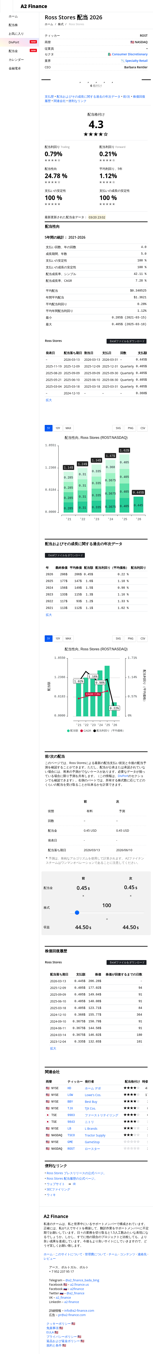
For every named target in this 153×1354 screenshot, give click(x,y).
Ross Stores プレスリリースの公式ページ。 (77, 1173)
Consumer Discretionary (130, 54)
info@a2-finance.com (79, 1310)
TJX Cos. (90, 1108)
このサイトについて (68, 1254)
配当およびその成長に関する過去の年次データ (88, 96)
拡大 (49, 400)
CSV (142, 428)
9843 (71, 1122)
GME (70, 1142)
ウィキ (52, 1195)
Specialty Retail (136, 61)
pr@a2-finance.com (72, 1315)
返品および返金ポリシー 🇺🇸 (65, 1341)
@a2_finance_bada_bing (82, 1280)
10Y (58, 428)
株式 (61, 24)
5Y (48, 428)
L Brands (91, 1128)
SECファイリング (59, 1189)
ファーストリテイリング (101, 1115)
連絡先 (142, 1254)
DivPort (123, 776)
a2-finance (71, 1302)
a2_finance (63, 1297)
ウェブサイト (57, 1184)
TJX (70, 1108)
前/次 (126, 96)
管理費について (95, 1254)
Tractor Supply (95, 1135)
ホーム (49, 24)
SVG (118, 428)
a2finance (77, 1289)
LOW (70, 1095)
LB (69, 1128)
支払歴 (49, 96)
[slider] (77, 912)
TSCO (71, 1135)
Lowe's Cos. (93, 1095)
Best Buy (91, 1102)
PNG (130, 428)
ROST (71, 1149)
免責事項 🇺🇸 (54, 1328)
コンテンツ (127, 1254)
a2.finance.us (79, 1284)
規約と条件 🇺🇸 (56, 1345)
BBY (70, 1101)
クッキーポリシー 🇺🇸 (60, 1323)
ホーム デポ (93, 1088)
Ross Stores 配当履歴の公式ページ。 (73, 1178)
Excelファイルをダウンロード (126, 341)
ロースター (92, 1149)
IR (75, 1184)
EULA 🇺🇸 (52, 1332)
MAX (68, 428)
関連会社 (60, 101)
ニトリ (89, 1122)
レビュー (50, 1258)
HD (69, 1088)
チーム (113, 1254)
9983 (71, 1115)
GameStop (92, 1142)
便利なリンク (77, 101)
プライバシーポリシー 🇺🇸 (63, 1336)
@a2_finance (75, 1293)
